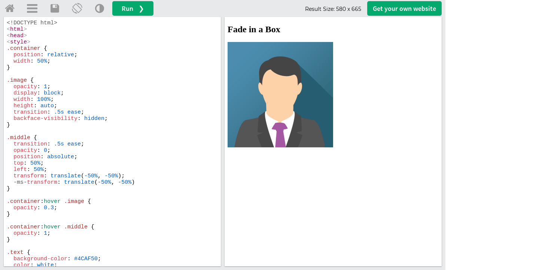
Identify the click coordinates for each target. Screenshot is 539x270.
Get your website (404, 8)
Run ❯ (133, 8)
